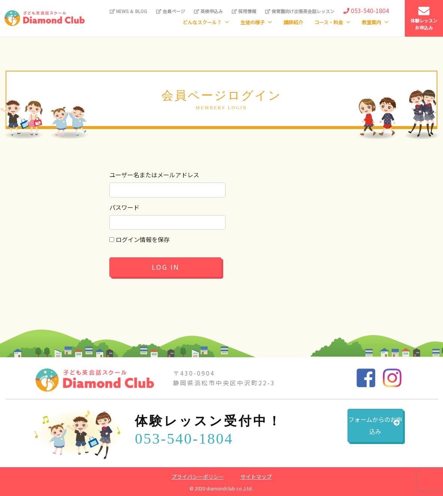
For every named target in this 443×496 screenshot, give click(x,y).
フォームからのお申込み (356, 430)
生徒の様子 (252, 22)
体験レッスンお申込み (423, 18)
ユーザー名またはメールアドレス (154, 174)
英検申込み (208, 11)
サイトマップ (256, 476)
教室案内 (371, 22)
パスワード (124, 207)
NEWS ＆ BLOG (128, 11)
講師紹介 (293, 22)
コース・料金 (328, 22)
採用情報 (244, 11)
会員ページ (170, 11)
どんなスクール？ (202, 22)
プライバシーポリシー (198, 476)
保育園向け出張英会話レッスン (299, 11)
